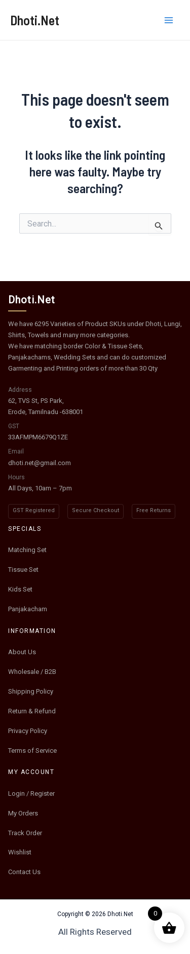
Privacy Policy (27, 731)
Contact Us (24, 872)
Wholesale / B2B (32, 671)
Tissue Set (23, 569)
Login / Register (31, 793)
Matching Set (27, 550)
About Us (22, 652)
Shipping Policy (30, 691)
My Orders (23, 813)
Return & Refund (32, 711)
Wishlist (19, 852)
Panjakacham (27, 609)
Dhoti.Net (34, 20)
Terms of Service (32, 750)
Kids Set (20, 589)
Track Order (25, 833)
